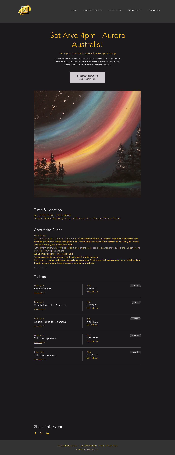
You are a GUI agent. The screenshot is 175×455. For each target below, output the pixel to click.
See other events (87, 78)
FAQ (102, 446)
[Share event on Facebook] (35, 433)
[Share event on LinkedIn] (47, 433)
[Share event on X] (41, 433)
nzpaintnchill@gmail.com (67, 446)
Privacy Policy (112, 446)
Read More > (40, 267)
